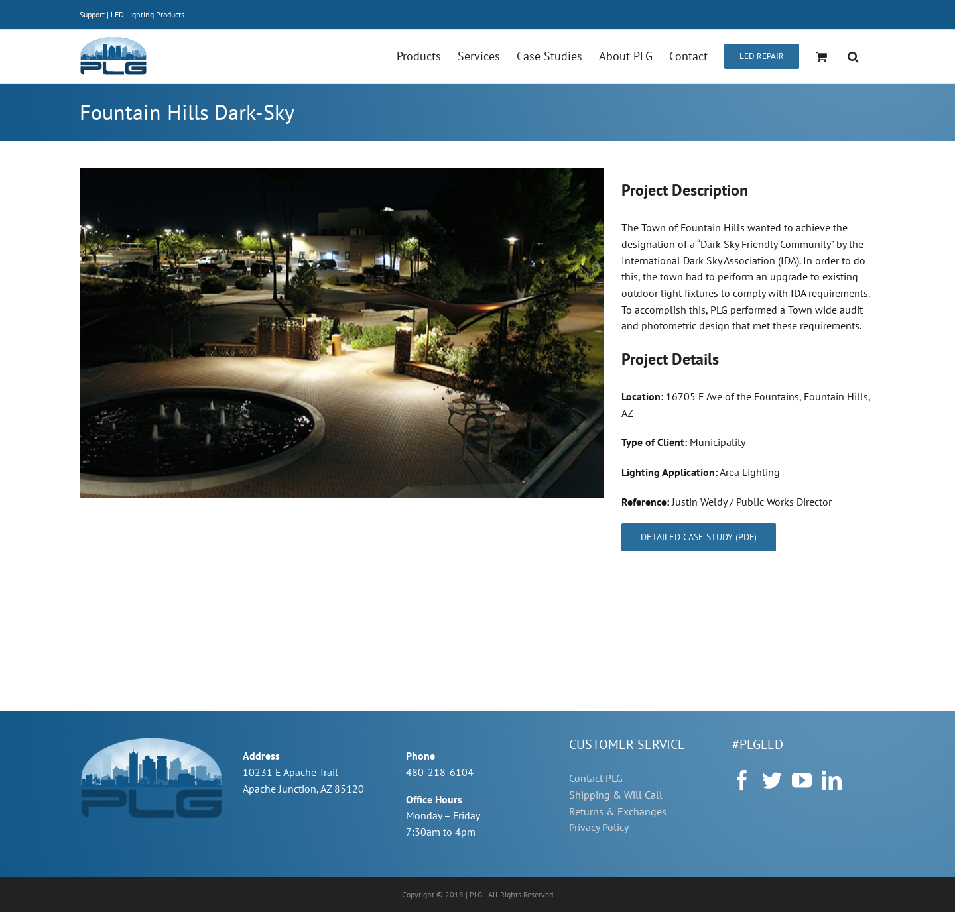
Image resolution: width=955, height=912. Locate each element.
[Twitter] (772, 780)
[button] (853, 56)
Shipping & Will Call (616, 794)
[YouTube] (802, 780)
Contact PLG (596, 778)
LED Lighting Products (147, 14)
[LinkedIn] (832, 780)
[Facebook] (742, 780)
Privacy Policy (599, 827)
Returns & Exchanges (618, 811)
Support (92, 14)
